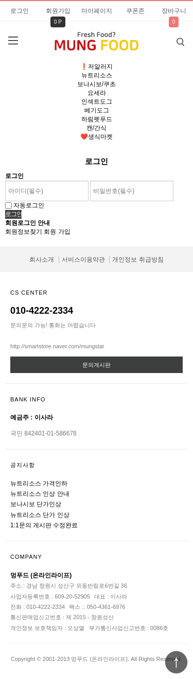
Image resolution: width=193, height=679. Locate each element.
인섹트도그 (96, 101)
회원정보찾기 (23, 231)
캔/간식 (96, 128)
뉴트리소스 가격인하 (38, 483)
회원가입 (58, 10)
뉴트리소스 (96, 75)
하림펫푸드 (96, 119)
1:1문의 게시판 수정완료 (44, 525)
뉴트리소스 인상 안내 (39, 493)
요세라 (96, 92)
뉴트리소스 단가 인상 (39, 515)
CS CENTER (29, 292)
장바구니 (174, 10)
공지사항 (22, 465)
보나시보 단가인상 (35, 504)
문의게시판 (96, 365)
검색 (172, 38)
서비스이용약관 (83, 259)
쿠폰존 (135, 10)
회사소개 (41, 259)
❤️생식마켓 (96, 136)
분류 (13, 40)
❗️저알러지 (96, 66)
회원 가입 (57, 231)
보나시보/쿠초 (96, 84)
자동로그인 (28, 205)
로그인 (19, 10)
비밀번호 (0, 0)
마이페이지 (96, 10)
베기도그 (96, 110)
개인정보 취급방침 (137, 259)
